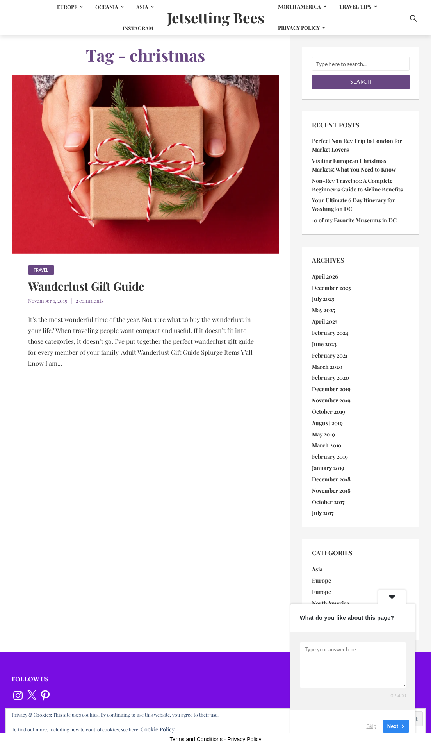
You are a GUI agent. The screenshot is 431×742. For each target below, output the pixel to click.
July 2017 (322, 503)
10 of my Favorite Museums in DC (353, 217)
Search (360, 82)
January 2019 (328, 459)
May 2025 (323, 306)
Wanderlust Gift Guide (92, 287)
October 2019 (328, 404)
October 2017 (328, 492)
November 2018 (331, 481)
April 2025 (324, 317)
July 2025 (323, 295)
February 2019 (329, 448)
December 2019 (331, 382)
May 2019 (323, 426)
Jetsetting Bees (215, 17)
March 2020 (327, 361)
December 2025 (331, 284)
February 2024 (330, 328)
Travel (41, 270)
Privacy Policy (305, 27)
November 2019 (331, 393)
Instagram (131, 28)
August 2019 (327, 415)
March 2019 (326, 437)
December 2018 (331, 470)
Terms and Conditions (196, 727)
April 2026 (325, 273)
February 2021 (329, 350)
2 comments (90, 302)
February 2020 (330, 371)
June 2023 (324, 339)
